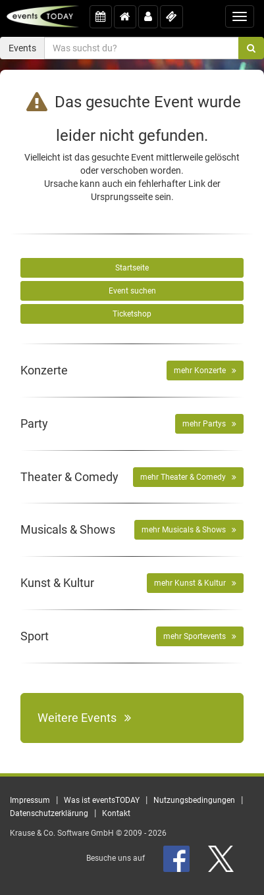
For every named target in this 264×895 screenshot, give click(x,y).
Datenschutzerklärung (49, 813)
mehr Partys (209, 423)
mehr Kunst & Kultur (195, 583)
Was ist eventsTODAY (102, 800)
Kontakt (116, 813)
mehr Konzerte (205, 370)
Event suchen (132, 290)
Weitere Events (84, 718)
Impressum (30, 800)
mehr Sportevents (199, 636)
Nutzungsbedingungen (194, 800)
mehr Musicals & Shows (189, 529)
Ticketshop (132, 314)
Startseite (132, 267)
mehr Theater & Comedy (188, 477)
